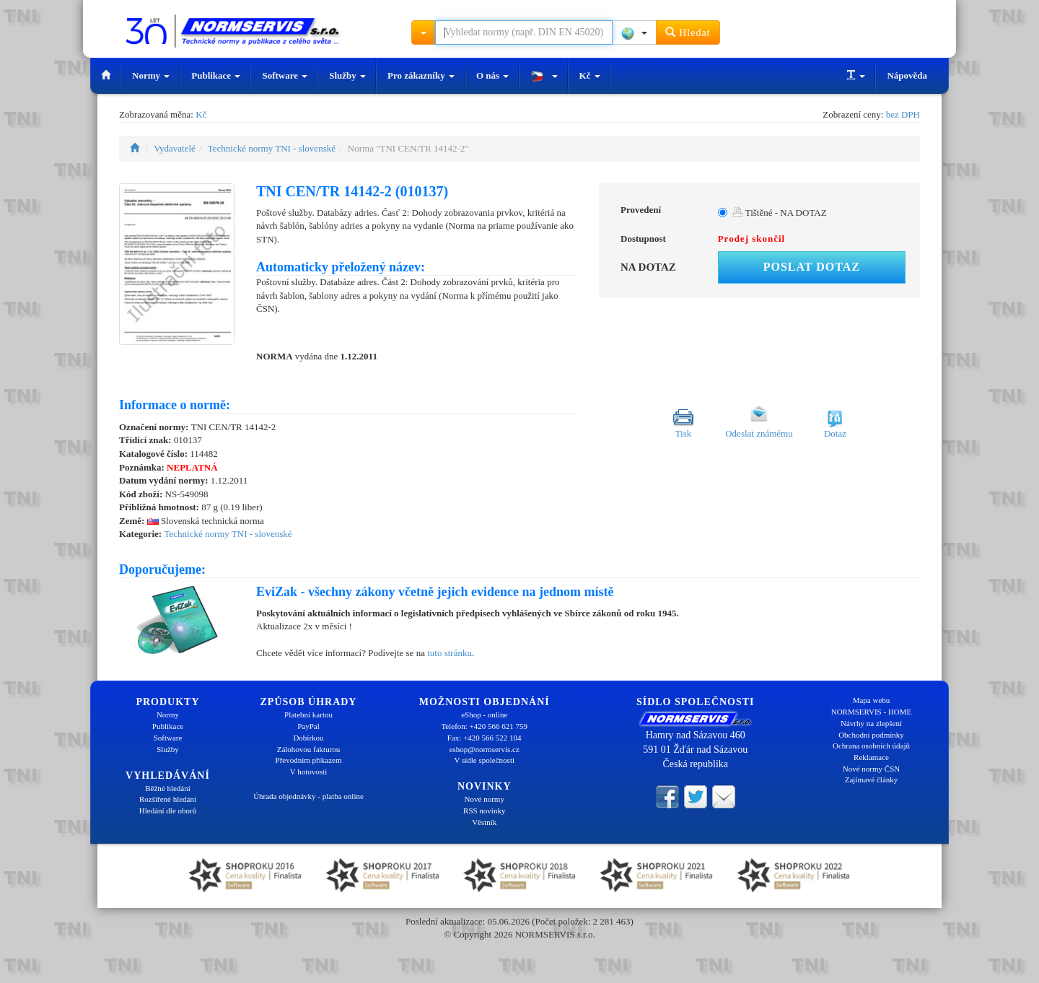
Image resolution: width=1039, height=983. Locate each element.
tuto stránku (449, 652)
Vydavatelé (175, 148)
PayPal (308, 726)
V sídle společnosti (484, 760)
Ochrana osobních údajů (871, 745)
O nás (492, 75)
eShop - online (484, 714)
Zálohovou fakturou (309, 749)
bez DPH (903, 114)
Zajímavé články (871, 779)
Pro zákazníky (421, 75)
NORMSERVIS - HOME (871, 711)
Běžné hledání (167, 788)
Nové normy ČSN (871, 768)
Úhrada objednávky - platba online (308, 796)
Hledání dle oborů (167, 810)
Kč (589, 75)
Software (284, 75)
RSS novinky (484, 810)
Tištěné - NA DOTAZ (779, 212)
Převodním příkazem (309, 760)
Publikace (215, 75)
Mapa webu (871, 700)
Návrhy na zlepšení (871, 723)
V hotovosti (308, 771)
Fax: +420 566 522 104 (484, 737)
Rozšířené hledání (167, 799)
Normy (151, 75)
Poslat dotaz (811, 267)
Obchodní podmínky (871, 734)
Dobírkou (308, 737)
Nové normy (484, 799)
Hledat (688, 32)
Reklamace (871, 757)
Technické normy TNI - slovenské (272, 148)
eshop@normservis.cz (485, 749)
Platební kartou (308, 714)
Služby (347, 75)
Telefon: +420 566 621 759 (484, 726)
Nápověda (907, 75)
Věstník (484, 822)
